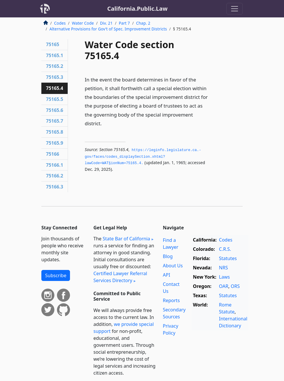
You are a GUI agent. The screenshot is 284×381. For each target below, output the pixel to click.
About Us (173, 265)
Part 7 (124, 23)
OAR (223, 286)
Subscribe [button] (55, 275)
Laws (224, 277)
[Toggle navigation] (234, 8)
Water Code (83, 23)
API (166, 275)
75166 (52, 154)
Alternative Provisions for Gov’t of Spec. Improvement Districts (108, 29)
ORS (235, 286)
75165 (52, 44)
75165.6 (54, 110)
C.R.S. (225, 249)
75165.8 (54, 132)
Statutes (228, 258)
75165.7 (54, 121)
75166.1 (54, 165)
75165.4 (54, 88)
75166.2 (54, 176)
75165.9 (54, 143)
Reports (171, 300)
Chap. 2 (143, 23)
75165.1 (54, 55)
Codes (60, 23)
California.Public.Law (137, 8)
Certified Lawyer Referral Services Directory (120, 277)
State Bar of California (126, 238)
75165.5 (54, 99)
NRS (223, 267)
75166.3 (54, 187)
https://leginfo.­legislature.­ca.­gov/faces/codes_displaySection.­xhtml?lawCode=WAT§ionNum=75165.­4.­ (143, 156)
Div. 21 (106, 23)
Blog (168, 256)
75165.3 (54, 77)
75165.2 (54, 66)
